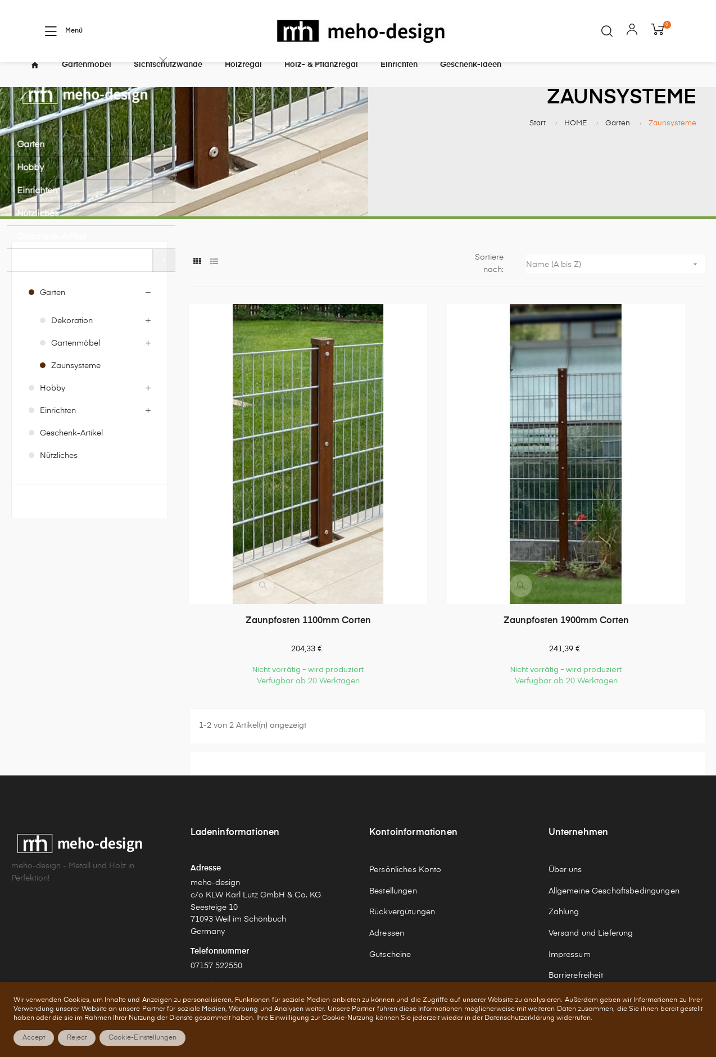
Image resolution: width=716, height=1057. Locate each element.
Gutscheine (390, 871)
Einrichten (58, 430)
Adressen (386, 850)
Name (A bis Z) (615, 283)
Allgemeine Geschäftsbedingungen (614, 807)
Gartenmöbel (75, 363)
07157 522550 (216, 882)
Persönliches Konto (405, 786)
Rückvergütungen (402, 829)
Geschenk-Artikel (71, 453)
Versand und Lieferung (591, 850)
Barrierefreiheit (576, 892)
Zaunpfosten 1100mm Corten (268, 537)
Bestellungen (393, 807)
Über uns (565, 786)
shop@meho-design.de (234, 917)
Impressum (570, 871)
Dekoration (72, 340)
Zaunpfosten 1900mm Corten (447, 537)
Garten (52, 312)
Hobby (52, 408)
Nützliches (59, 475)
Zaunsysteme (76, 385)
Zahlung (564, 829)
